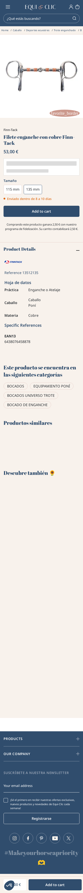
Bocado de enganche (27, 404)
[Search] (41, 18)
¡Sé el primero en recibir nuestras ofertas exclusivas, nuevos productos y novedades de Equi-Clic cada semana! (42, 804)
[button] (9, 885)
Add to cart (41, 211)
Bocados (15, 386)
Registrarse (41, 818)
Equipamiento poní (51, 386)
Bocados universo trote (31, 395)
